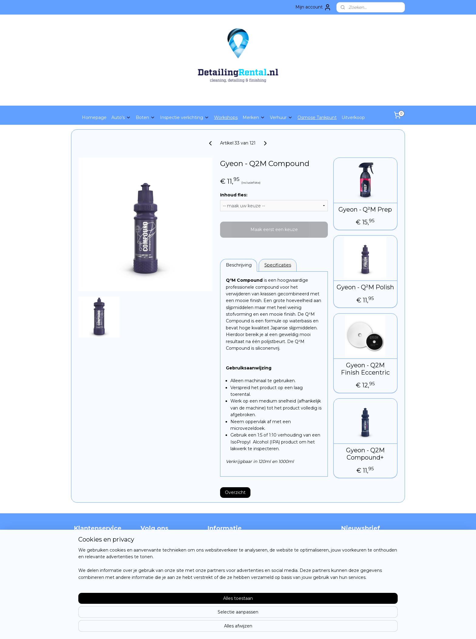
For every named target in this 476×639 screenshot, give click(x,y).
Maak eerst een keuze (274, 229)
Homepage (94, 117)
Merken (254, 117)
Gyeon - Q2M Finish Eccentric (365, 369)
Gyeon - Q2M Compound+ (365, 454)
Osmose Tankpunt (317, 117)
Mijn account (313, 7)
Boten (145, 117)
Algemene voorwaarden (99, 562)
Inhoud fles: (233, 195)
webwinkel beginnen (250, 628)
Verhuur (281, 117)
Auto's (121, 117)
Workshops (226, 117)
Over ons (83, 542)
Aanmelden (358, 563)
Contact (82, 549)
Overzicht (235, 492)
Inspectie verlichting (184, 117)
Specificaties (277, 265)
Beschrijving (239, 265)
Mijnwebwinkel (303, 628)
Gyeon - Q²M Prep (365, 209)
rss (228, 628)
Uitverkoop (353, 117)
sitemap (216, 628)
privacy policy (88, 555)
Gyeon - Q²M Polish (365, 287)
